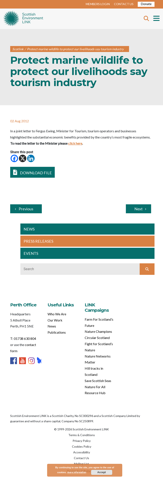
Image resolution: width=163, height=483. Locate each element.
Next (138, 208)
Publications (57, 332)
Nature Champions (98, 331)
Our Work (55, 320)
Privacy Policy (82, 441)
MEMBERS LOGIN (98, 4)
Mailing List (81, 464)
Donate (146, 4)
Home (23, 19)
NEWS (29, 229)
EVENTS (31, 253)
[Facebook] (14, 158)
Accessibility (81, 452)
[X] (22, 158)
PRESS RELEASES (38, 241)
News (52, 326)
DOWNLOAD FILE (32, 172)
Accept (101, 472)
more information (76, 472)
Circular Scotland (97, 338)
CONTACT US (123, 4)
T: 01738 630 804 (23, 338)
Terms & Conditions (81, 435)
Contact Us (81, 458)
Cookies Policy (81, 446)
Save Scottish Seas (98, 381)
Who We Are (57, 314)
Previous (26, 208)
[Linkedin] (31, 158)
